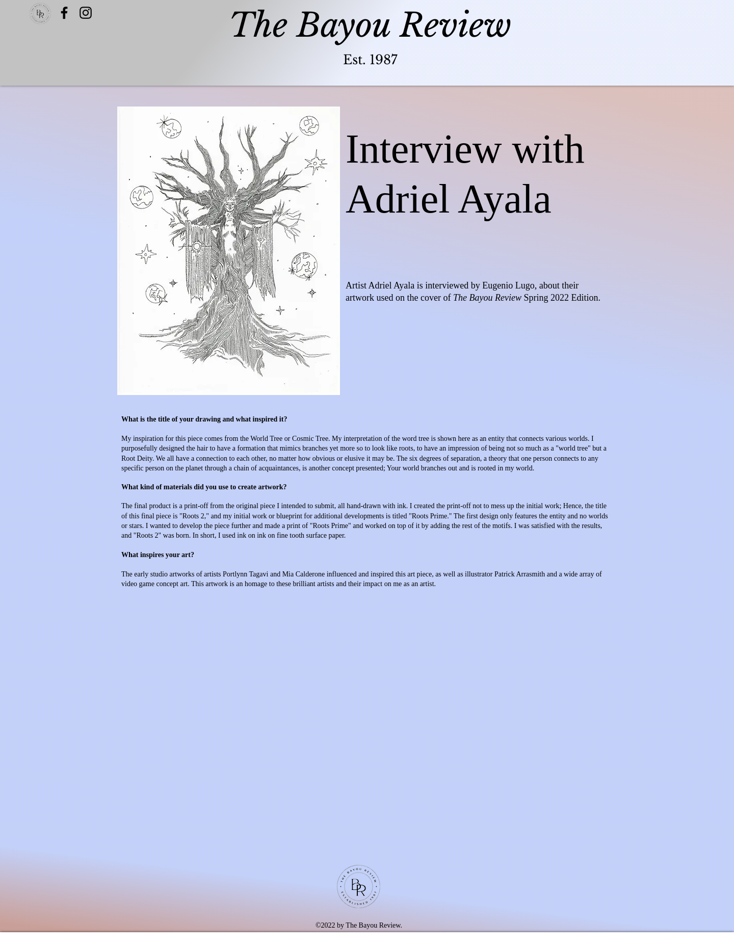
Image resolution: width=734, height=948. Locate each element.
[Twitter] (85, 13)
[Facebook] (64, 13)
